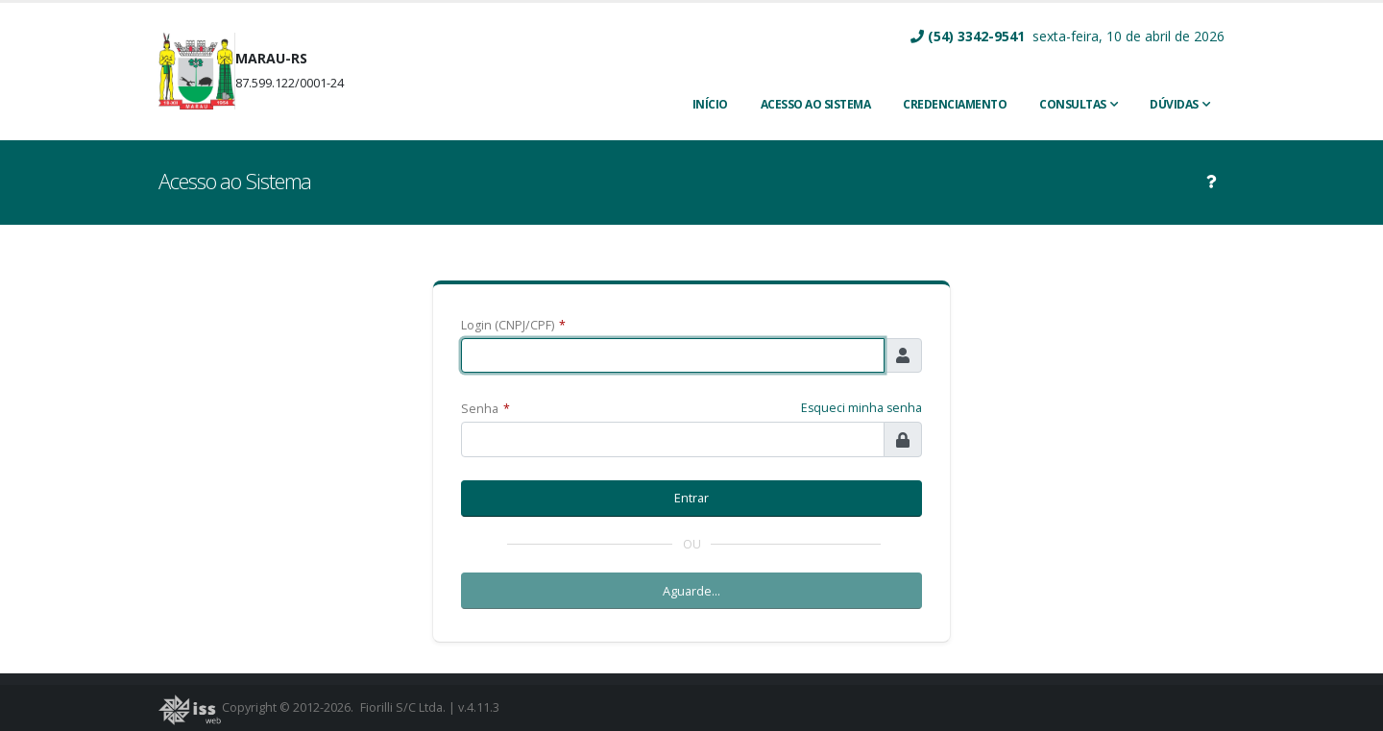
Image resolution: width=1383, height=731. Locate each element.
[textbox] (673, 356)
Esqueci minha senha (861, 408)
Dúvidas (1174, 104)
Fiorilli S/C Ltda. (403, 707)
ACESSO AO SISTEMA (816, 104)
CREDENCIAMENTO (955, 104)
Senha (485, 409)
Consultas (1072, 104)
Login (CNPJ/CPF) (513, 325)
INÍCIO (710, 104)
